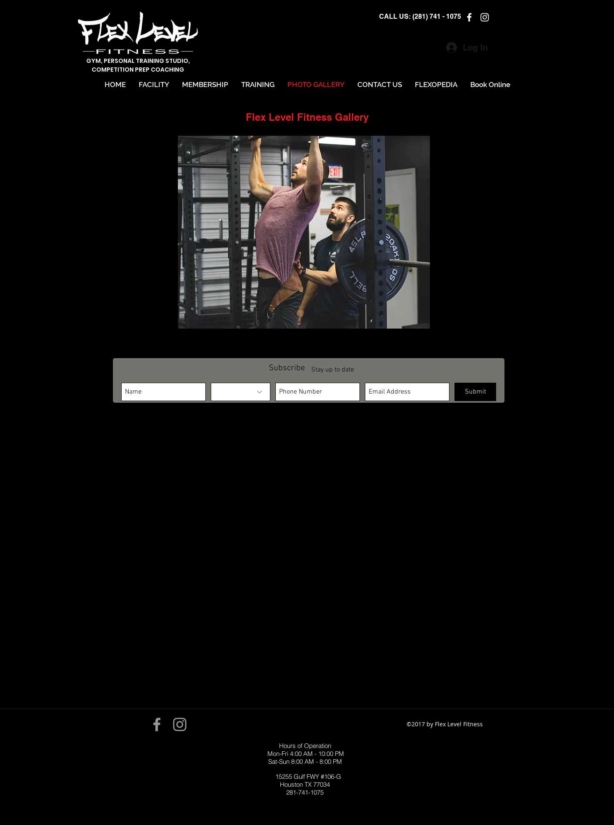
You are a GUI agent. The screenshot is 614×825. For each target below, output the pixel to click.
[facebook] (469, 17)
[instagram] (484, 17)
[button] (304, 232)
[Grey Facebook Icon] (157, 724)
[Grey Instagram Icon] (180, 724)
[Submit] (475, 392)
